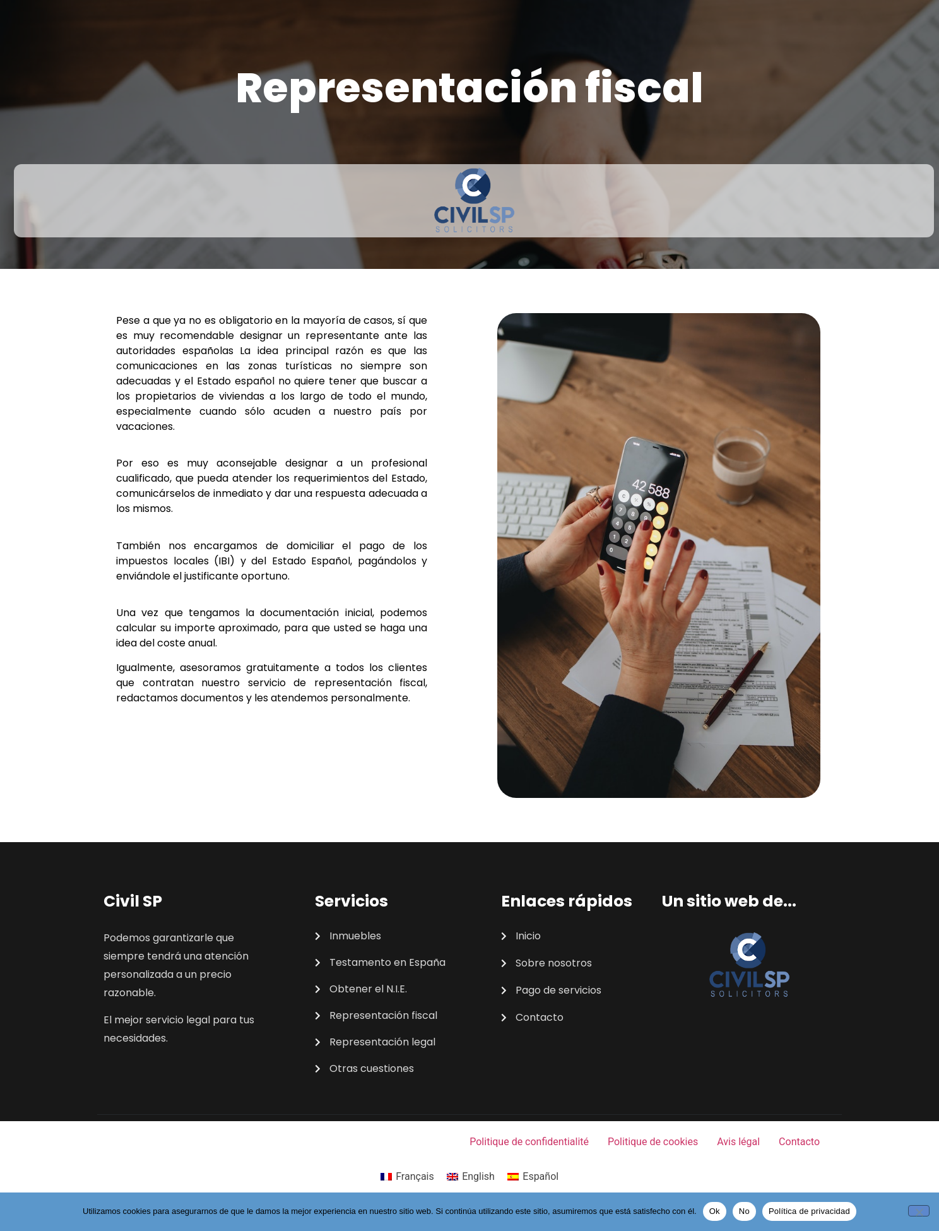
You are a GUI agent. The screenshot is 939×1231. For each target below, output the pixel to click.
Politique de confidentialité (529, 1142)
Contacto (799, 1142)
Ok (714, 1211)
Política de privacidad (809, 1211)
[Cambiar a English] (470, 1177)
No (744, 1211)
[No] (919, 1210)
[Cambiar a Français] (407, 1177)
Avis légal (738, 1142)
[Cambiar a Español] (533, 1177)
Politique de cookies (653, 1142)
